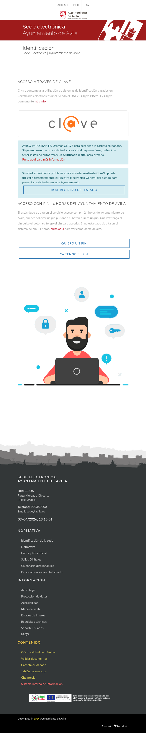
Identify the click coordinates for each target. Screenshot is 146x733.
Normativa (28, 547)
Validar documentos (34, 658)
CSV (86, 5)
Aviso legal (28, 590)
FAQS (25, 634)
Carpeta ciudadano (33, 665)
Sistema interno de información (42, 684)
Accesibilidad (30, 602)
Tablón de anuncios (34, 671)
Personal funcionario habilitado (41, 572)
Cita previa (28, 677)
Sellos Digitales (31, 559)
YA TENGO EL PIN (74, 254)
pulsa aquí (58, 229)
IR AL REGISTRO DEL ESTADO (74, 190)
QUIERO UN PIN (74, 243)
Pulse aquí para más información (43, 159)
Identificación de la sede (37, 540)
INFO (76, 5)
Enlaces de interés (33, 615)
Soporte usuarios (32, 628)
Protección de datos (34, 596)
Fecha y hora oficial (34, 553)
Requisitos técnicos (34, 621)
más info (40, 101)
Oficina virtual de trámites (38, 652)
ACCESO (62, 5)
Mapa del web (30, 609)
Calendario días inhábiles (37, 565)
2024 (37, 718)
